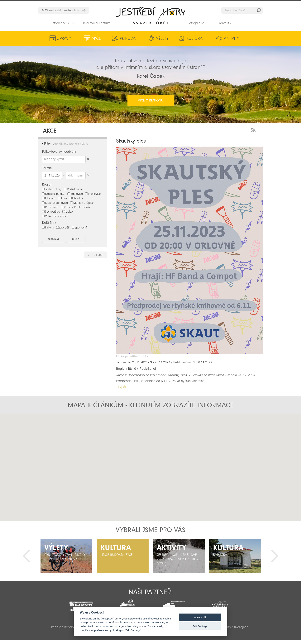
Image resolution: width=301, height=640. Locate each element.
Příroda (128, 38)
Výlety (162, 38)
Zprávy (64, 38)
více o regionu (150, 100)
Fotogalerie (196, 23)
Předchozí (26, 556)
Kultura (194, 38)
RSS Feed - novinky (254, 129)
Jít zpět (98, 254)
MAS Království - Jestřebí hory (61, 10)
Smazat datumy (88, 175)
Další (274, 556)
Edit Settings (200, 626)
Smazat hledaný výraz (88, 159)
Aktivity (231, 38)
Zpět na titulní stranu (150, 15)
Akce (96, 38)
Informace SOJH (63, 23)
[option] (66, 556)
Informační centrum (96, 23)
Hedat (259, 10)
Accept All (200, 617)
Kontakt (224, 23)
